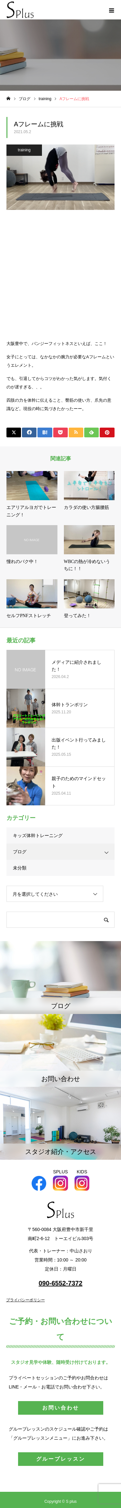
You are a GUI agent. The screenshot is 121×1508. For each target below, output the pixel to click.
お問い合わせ (60, 1407)
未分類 (19, 867)
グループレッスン (60, 1459)
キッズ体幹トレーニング (38, 835)
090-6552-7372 (61, 1283)
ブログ (19, 851)
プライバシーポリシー (25, 1300)
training (24, 150)
